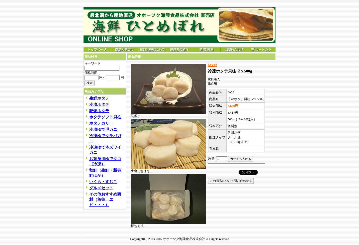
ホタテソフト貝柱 (105, 117)
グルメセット (101, 188)
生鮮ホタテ (99, 98)
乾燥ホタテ (99, 111)
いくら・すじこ (103, 182)
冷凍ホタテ (99, 104)
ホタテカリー (101, 123)
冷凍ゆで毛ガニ (103, 129)
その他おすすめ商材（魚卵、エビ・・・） (105, 199)
